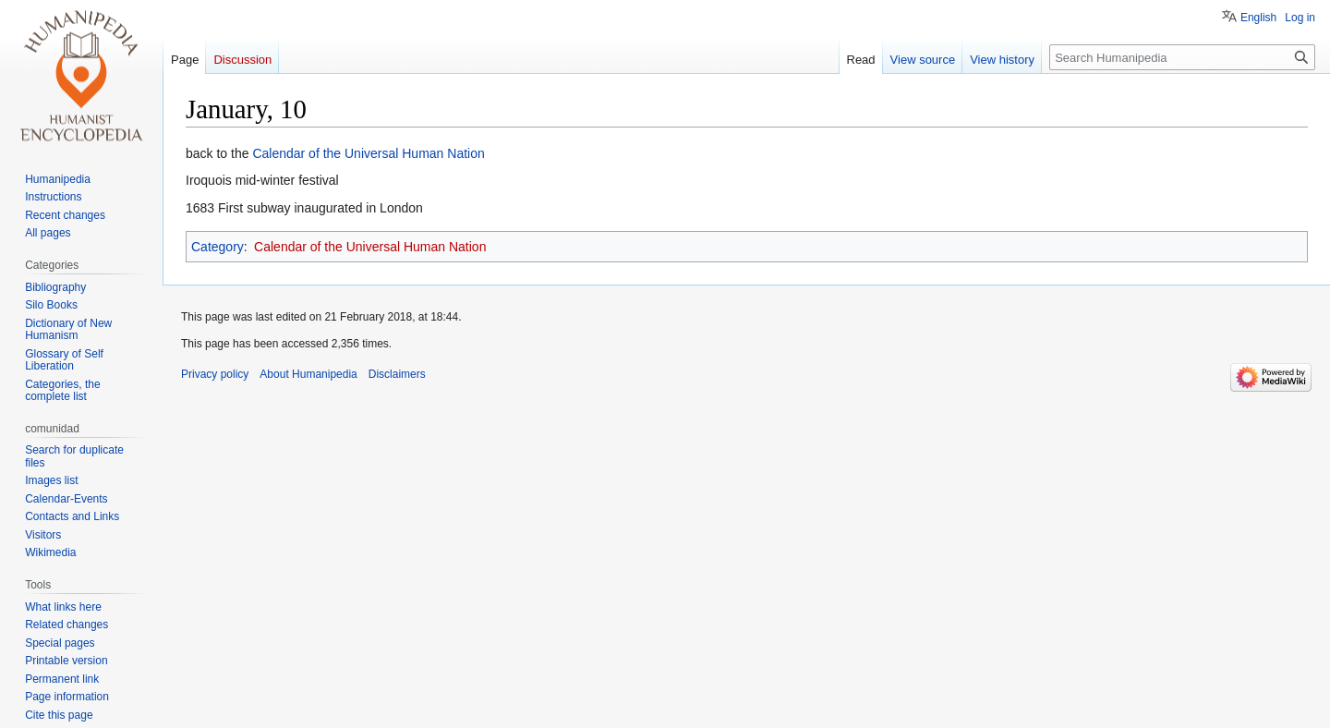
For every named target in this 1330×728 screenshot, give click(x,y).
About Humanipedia (308, 374)
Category (217, 246)
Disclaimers (397, 374)
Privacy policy (214, 374)
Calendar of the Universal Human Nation (368, 153)
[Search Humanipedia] (1182, 57)
